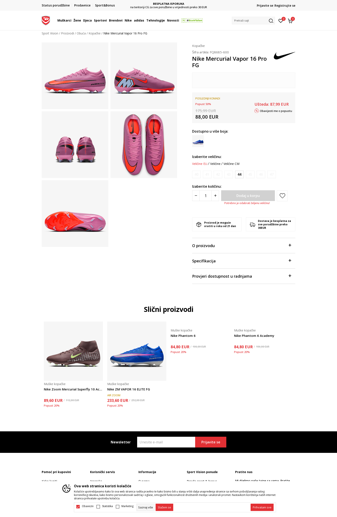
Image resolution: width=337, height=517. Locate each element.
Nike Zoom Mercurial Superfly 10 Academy (73, 389)
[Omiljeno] (280, 20)
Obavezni (87, 506)
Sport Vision (50, 33)
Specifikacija (241, 260)
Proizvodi (67, 33)
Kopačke (95, 33)
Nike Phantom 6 (183, 335)
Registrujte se (284, 5)
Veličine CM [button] (231, 164)
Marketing (127, 506)
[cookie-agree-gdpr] (164, 507)
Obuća (81, 33)
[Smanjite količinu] (196, 195)
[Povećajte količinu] (215, 195)
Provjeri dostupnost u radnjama (241, 276)
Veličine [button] (215, 164)
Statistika (107, 506)
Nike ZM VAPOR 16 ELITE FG (128, 389)
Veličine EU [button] (199, 164)
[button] (253, 20)
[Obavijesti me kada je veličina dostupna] (196, 174)
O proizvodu (241, 245)
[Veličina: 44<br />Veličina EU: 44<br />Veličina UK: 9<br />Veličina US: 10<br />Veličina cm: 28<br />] (239, 174)
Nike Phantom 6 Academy (254, 335)
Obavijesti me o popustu (276, 111)
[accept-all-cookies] (262, 507)
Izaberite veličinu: (207, 157)
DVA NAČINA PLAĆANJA (168, 3)
